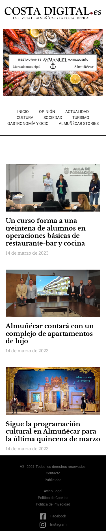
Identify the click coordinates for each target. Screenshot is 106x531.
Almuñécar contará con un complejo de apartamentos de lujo (50, 333)
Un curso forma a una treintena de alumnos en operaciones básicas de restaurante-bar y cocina (46, 232)
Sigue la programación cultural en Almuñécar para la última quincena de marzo (53, 431)
